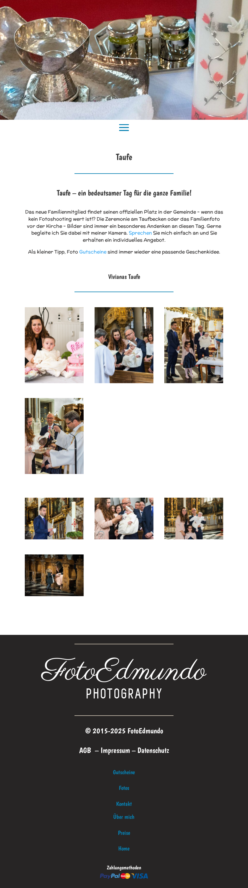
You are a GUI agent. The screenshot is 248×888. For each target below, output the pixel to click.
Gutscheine (92, 251)
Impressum (115, 750)
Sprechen (140, 232)
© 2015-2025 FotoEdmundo (124, 730)
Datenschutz (153, 750)
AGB (85, 750)
